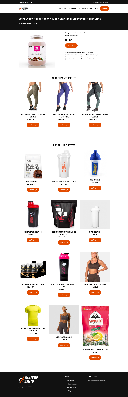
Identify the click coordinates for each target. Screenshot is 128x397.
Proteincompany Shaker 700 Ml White (64, 182)
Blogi (97, 9)
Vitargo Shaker (95, 180)
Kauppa (104, 8)
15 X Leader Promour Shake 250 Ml (33, 284)
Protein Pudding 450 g (33, 182)
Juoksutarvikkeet (25, 23)
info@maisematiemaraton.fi (100, 2)
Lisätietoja (71, 45)
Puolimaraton (74, 9)
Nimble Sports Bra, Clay (64, 337)
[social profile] (31, 2)
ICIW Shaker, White (95, 232)
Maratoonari (87, 9)
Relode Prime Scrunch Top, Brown (95, 284)
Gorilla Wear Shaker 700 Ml (33, 232)
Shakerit (36, 23)
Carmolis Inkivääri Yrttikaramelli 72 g (95, 350)
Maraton (62, 9)
